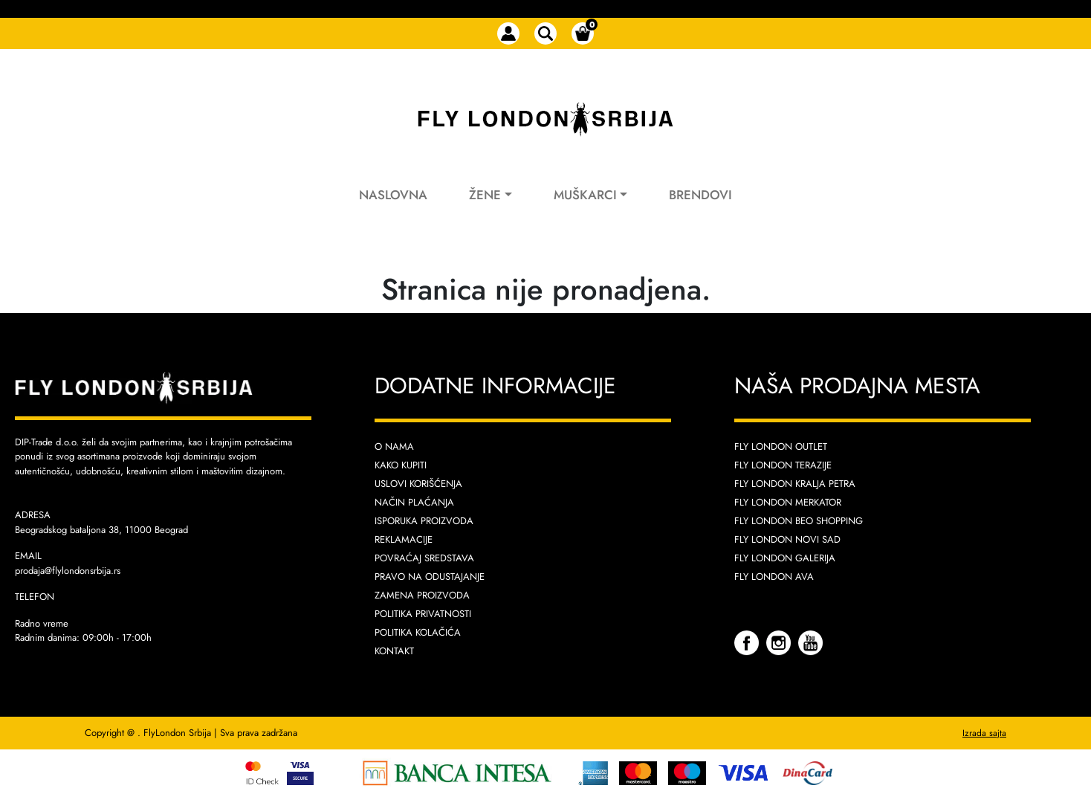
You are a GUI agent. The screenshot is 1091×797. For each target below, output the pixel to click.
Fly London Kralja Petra (794, 484)
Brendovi (700, 195)
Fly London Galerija (784, 558)
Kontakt (394, 651)
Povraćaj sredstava (424, 558)
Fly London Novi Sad (787, 539)
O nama (394, 446)
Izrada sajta (984, 733)
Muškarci (585, 195)
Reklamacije (404, 539)
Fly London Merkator (787, 502)
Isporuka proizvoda (424, 521)
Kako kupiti (401, 465)
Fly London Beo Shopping (798, 521)
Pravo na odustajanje (430, 576)
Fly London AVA (774, 576)
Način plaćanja (414, 502)
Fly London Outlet (780, 446)
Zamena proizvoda (422, 595)
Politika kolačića (418, 632)
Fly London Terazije (783, 465)
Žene (485, 195)
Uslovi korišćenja (418, 484)
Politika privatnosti (423, 614)
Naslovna (393, 195)
